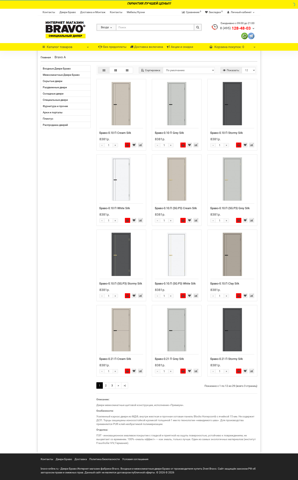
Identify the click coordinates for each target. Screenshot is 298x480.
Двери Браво (67, 12)
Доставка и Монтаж (92, 12)
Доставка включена (146, 47)
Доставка (80, 459)
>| (125, 385)
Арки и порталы (53, 112)
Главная (46, 57)
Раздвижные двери (55, 87)
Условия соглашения (135, 459)
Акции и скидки (180, 47)
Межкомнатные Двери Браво (61, 74)
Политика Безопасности (104, 459)
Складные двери (53, 93)
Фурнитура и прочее (55, 106)
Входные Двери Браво (57, 68)
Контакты (49, 12)
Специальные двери (55, 99)
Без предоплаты (112, 47)
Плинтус (48, 118)
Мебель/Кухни (136, 12)
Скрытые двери (52, 81)
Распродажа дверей (55, 124)
